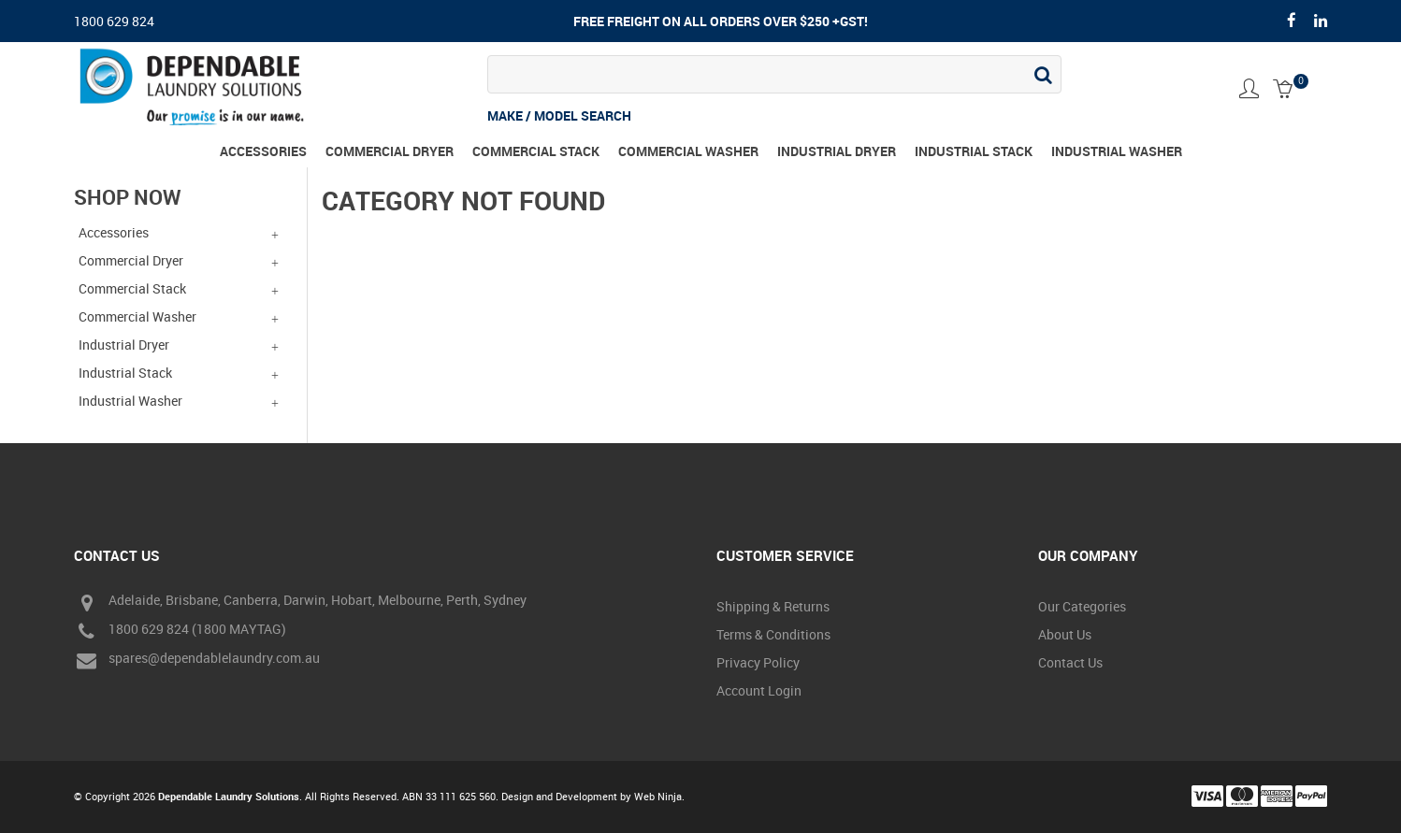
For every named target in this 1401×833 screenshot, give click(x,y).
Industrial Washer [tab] (130, 400)
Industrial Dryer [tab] (124, 344)
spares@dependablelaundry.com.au (197, 660)
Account (1249, 88)
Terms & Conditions (773, 634)
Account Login (759, 690)
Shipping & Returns (773, 606)
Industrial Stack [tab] (125, 372)
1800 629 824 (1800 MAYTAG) (180, 631)
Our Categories (1082, 606)
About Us (1064, 634)
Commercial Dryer (389, 151)
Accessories (263, 151)
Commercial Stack (535, 151)
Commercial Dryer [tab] (131, 260)
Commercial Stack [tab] (132, 288)
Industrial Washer (1116, 151)
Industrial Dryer (836, 151)
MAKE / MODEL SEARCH (559, 115)
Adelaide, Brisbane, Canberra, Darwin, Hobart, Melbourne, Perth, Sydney (300, 602)
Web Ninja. (659, 796)
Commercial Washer (688, 151)
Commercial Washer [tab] (137, 316)
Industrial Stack (974, 151)
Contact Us (1070, 662)
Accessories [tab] (114, 232)
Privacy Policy (758, 662)
